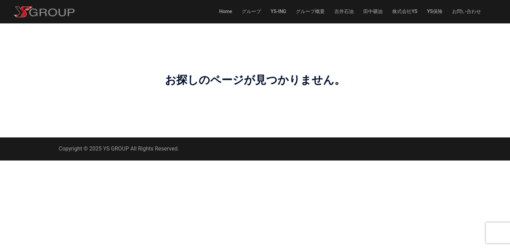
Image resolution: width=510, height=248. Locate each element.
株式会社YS (404, 11)
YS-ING (278, 11)
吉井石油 (344, 11)
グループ (251, 11)
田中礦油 (373, 11)
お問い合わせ (466, 11)
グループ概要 (310, 11)
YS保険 (435, 11)
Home (225, 11)
